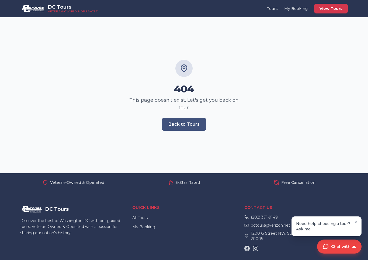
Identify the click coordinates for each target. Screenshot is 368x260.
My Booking (296, 8)
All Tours (140, 217)
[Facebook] (247, 248)
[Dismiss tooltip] (356, 222)
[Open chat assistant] (339, 247)
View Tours (331, 8)
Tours (272, 8)
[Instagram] (255, 248)
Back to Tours (184, 124)
